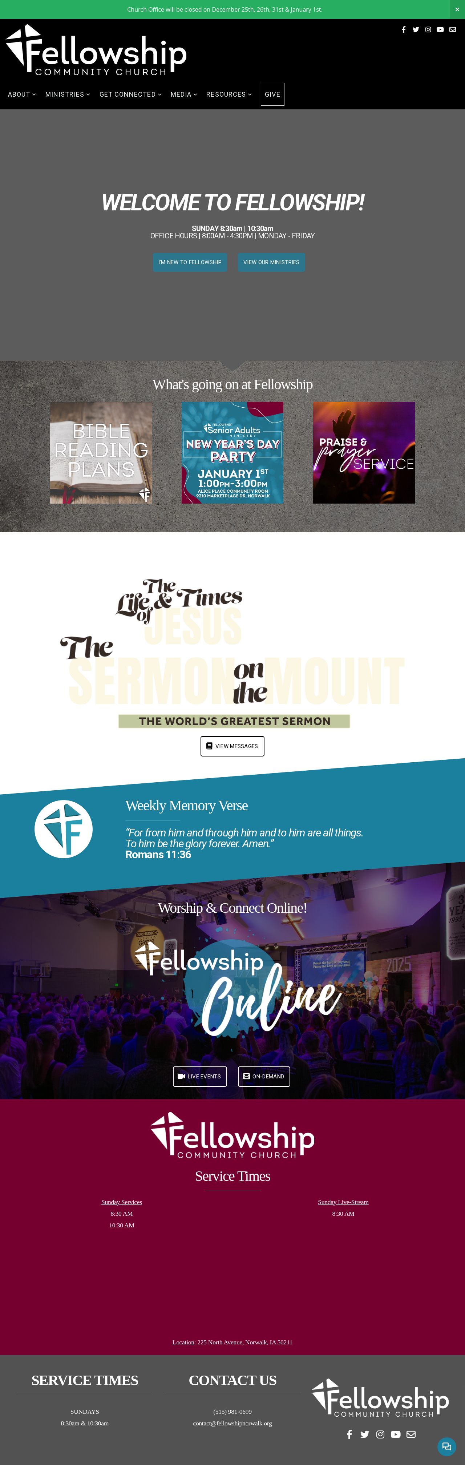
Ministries (68, 94)
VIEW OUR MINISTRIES (271, 262)
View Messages (231, 746)
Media (184, 94)
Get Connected (131, 94)
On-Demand (263, 1076)
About (22, 94)
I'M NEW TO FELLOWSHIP (190, 262)
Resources (229, 94)
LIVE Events (199, 1076)
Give (272, 94)
